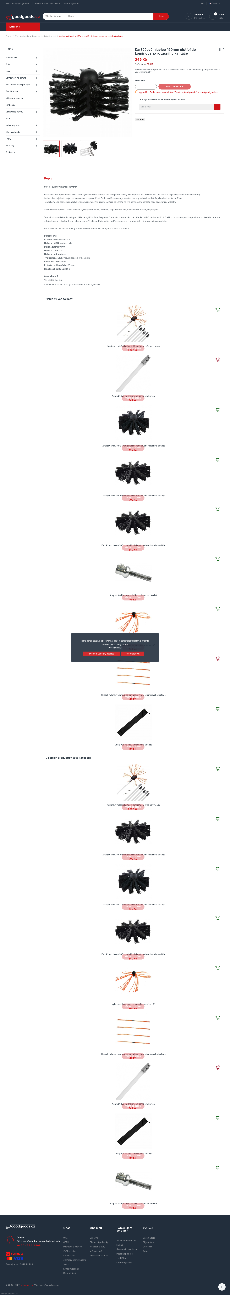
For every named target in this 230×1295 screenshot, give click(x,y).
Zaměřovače (12, 91)
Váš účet (148, 1228)
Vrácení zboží (96, 1251)
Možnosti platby (97, 1247)
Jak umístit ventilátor (126, 1249)
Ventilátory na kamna (16, 78)
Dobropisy (147, 1247)
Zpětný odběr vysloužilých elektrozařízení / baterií (74, 1255)
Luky (8, 71)
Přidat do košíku (174, 87)
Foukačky (10, 152)
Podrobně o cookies (72, 1247)
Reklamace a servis (99, 1255)
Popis (48, 178)
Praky (8, 139)
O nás (66, 1238)
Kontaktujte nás (71, 3)
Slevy (66, 1264)
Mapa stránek (69, 1273)
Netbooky (10, 105)
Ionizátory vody (13, 125)
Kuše (8, 64)
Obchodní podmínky (99, 1242)
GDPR (66, 1242)
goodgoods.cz (27, 1285)
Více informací (114, 648)
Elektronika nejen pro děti (18, 84)
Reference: (140, 64)
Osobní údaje (149, 1238)
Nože (8, 118)
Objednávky (148, 1242)
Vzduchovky (11, 57)
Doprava (94, 1238)
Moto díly (10, 145)
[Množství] (146, 87)
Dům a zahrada (13, 132)
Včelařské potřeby (14, 112)
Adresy (146, 1251)
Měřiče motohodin (14, 98)
